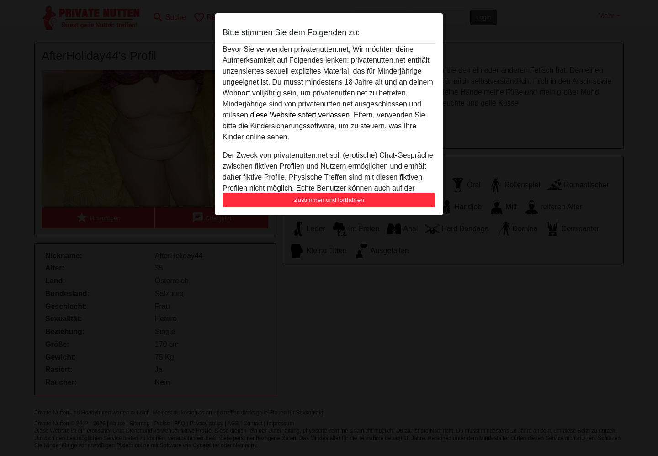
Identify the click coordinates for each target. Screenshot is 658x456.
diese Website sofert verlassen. (300, 115)
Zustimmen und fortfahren (329, 199)
